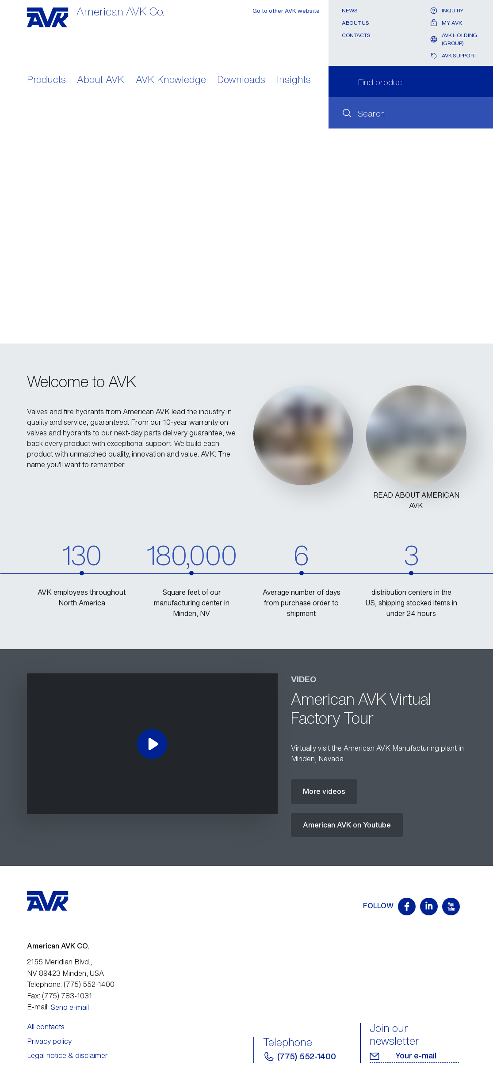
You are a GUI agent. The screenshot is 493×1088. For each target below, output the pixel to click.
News (350, 10)
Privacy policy (49, 1041)
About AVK (100, 80)
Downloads (241, 80)
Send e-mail (70, 1007)
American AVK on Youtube (347, 825)
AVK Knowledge (171, 80)
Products (46, 80)
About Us (355, 22)
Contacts (356, 35)
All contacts (46, 1026)
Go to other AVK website (286, 11)
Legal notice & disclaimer (67, 1055)
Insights (294, 80)
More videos (324, 791)
